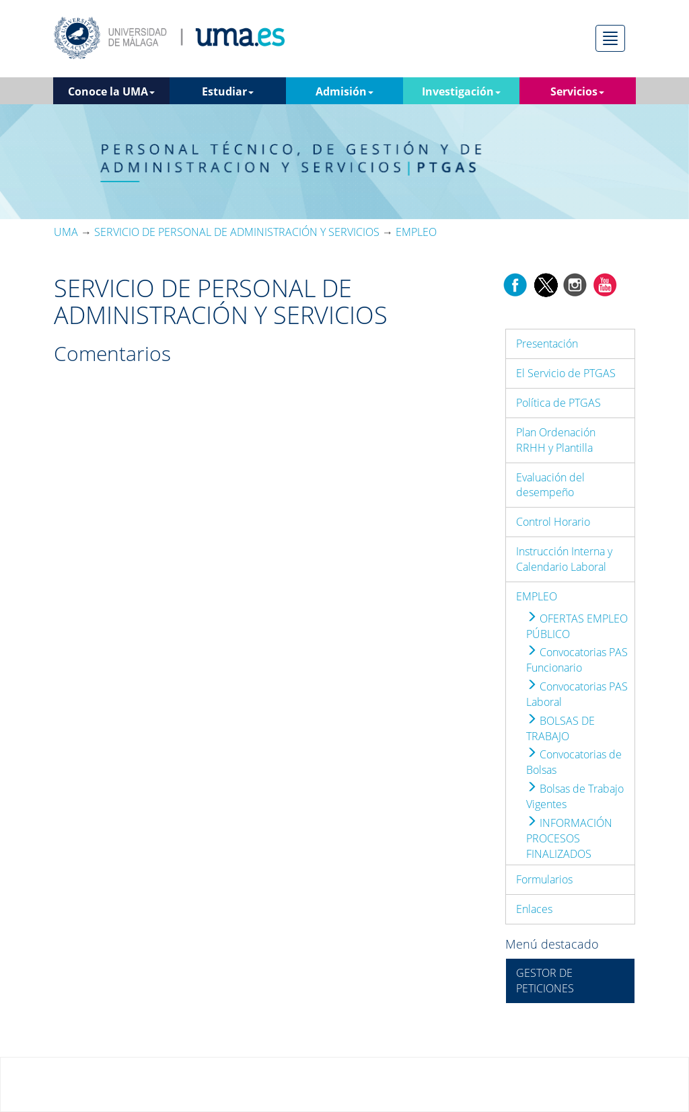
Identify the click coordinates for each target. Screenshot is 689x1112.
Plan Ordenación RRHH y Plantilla (555, 440)
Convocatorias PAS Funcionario (577, 660)
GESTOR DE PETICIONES (545, 980)
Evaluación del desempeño (550, 485)
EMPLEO (536, 596)
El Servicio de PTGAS (566, 373)
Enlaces (534, 909)
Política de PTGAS (558, 402)
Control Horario (553, 521)
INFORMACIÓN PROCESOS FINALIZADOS (569, 838)
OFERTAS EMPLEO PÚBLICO (577, 626)
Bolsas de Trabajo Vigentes (575, 796)
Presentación (547, 343)
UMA (66, 232)
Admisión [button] (344, 91)
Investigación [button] (461, 91)
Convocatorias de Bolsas (574, 762)
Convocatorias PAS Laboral (577, 694)
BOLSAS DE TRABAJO (560, 728)
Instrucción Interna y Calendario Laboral (564, 559)
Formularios (544, 879)
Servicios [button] (577, 91)
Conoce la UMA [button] (111, 91)
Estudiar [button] (228, 91)
